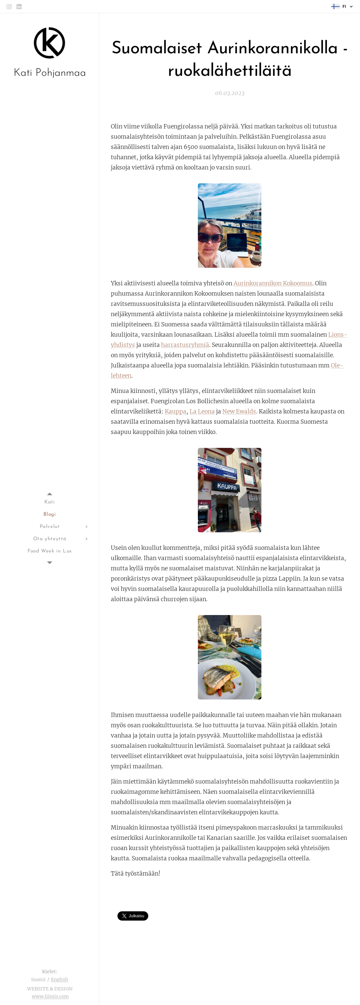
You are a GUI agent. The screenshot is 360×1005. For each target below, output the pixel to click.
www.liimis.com (50, 996)
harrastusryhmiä (185, 345)
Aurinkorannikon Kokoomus (273, 283)
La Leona (202, 411)
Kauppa (175, 411)
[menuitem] (49, 502)
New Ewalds (239, 411)
